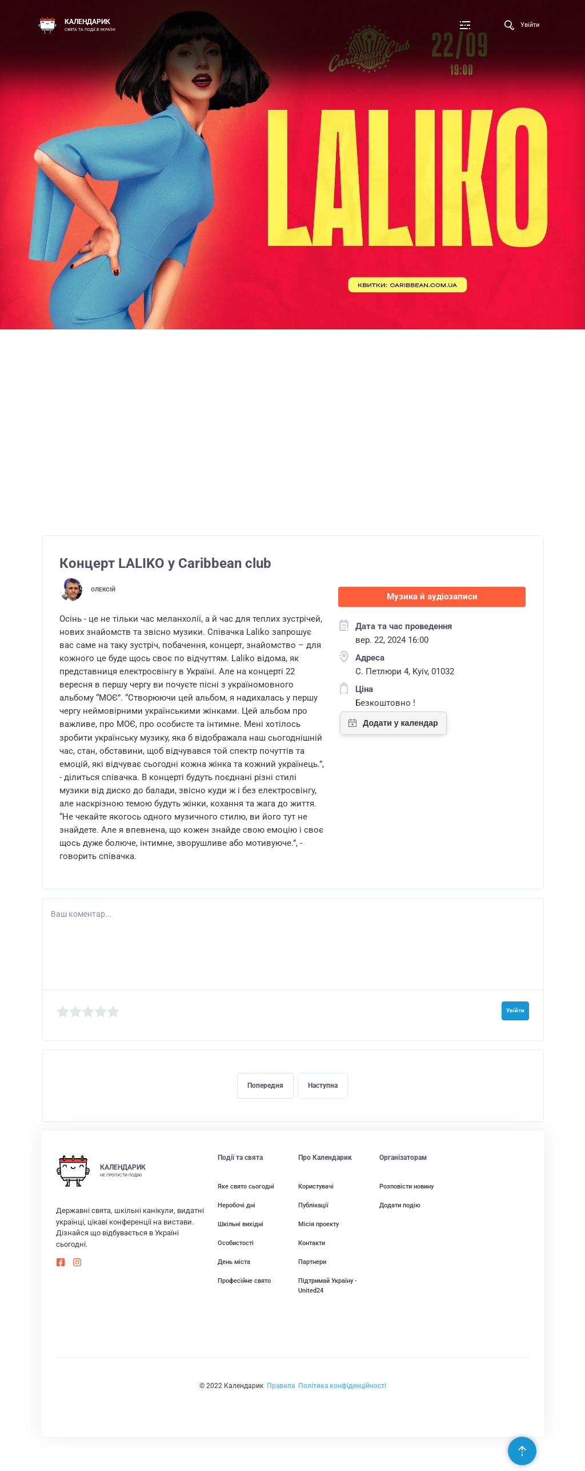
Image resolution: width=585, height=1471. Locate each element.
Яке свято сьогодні (246, 1186)
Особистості (236, 1243)
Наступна (323, 1086)
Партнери (312, 1262)
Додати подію (399, 1205)
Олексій (103, 589)
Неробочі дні (236, 1205)
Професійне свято (244, 1281)
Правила (281, 1386)
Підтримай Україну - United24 (327, 1285)
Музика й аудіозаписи (432, 596)
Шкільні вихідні (240, 1224)
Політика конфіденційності (342, 1386)
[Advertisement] (293, 438)
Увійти (529, 25)
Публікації (313, 1205)
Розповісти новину (406, 1186)
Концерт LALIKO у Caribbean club (165, 563)
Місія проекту (318, 1224)
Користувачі (316, 1186)
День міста (234, 1262)
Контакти (311, 1243)
